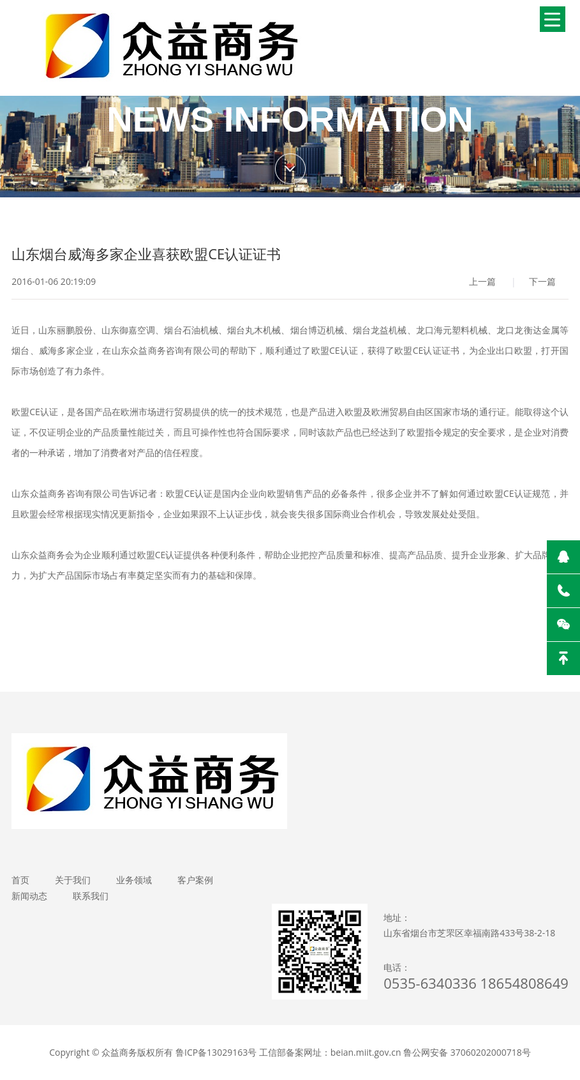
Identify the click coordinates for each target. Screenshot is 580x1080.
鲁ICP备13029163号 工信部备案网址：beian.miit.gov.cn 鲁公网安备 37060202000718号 (353, 1052)
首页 (20, 880)
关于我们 (73, 880)
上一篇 (482, 281)
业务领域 (134, 880)
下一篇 (542, 281)
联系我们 (90, 896)
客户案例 (195, 880)
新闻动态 (29, 896)
